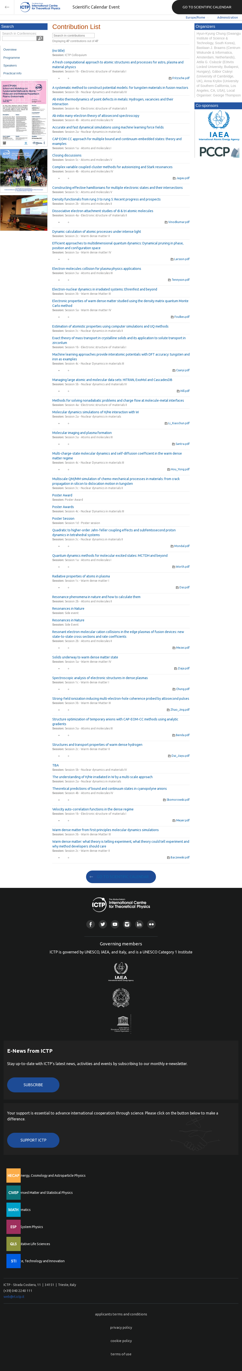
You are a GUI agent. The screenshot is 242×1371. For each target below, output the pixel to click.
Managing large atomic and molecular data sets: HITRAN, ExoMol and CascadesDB (112, 380)
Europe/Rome (195, 17)
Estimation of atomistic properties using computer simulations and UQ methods (110, 326)
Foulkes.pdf (180, 316)
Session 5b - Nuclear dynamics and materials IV (96, 92)
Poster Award (62, 495)
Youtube (115, 924)
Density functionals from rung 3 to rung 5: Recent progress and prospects (106, 199)
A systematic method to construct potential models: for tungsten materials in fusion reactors (120, 88)
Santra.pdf (181, 443)
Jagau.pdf (181, 178)
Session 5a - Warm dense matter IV (88, 252)
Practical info (12, 73)
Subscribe (33, 1085)
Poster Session (63, 518)
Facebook (90, 924)
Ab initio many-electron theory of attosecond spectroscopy (95, 116)
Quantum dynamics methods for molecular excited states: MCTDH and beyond (110, 555)
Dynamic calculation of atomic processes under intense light (96, 231)
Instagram (127, 924)
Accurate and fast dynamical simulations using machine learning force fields (108, 127)
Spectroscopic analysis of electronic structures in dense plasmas (100, 678)
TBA (55, 765)
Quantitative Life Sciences (31, 1244)
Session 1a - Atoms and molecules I (88, 148)
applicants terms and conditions (121, 1314)
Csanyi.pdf (181, 370)
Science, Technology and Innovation (38, 1261)
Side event (72, 612)
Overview (10, 49)
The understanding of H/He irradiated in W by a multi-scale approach (102, 777)
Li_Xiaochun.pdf (177, 423)
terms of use (121, 1354)
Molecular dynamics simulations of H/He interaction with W (95, 412)
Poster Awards (63, 507)
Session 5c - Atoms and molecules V (88, 159)
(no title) (58, 50)
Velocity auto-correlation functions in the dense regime (93, 809)
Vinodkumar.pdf (177, 222)
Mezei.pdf (181, 647)
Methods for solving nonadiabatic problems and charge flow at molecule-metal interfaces (118, 400)
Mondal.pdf (180, 545)
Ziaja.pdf (182, 668)
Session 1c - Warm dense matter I (87, 580)
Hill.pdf (183, 390)
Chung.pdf (181, 688)
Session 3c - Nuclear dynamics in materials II (94, 330)
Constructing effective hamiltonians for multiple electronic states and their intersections (117, 188)
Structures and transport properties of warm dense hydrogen (97, 745)
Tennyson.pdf (179, 279)
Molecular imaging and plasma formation (82, 433)
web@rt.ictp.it (14, 1297)
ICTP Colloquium (76, 55)
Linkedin (139, 924)
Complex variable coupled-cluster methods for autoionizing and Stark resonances (112, 167)
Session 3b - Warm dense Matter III (88, 293)
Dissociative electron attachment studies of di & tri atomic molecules (102, 211)
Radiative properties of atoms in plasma (81, 576)
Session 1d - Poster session (82, 522)
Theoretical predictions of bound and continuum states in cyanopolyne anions (109, 788)
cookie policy (121, 1341)
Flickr (151, 924)
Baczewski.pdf (178, 857)
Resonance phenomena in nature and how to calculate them (96, 597)
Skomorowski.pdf (176, 799)
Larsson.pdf (180, 259)
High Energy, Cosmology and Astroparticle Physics (49, 1175)
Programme (11, 57)
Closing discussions (67, 155)
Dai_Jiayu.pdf (179, 755)
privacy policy (121, 1327)
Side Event (72, 624)
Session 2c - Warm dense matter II (87, 236)
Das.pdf (183, 587)
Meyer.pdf (181, 820)
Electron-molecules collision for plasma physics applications (96, 269)
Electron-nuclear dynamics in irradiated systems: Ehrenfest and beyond (104, 289)
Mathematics (21, 1210)
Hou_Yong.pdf (178, 469)
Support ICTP (33, 1140)
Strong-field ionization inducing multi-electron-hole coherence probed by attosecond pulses (120, 698)
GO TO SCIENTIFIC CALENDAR (207, 7)
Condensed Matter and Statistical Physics (42, 1193)
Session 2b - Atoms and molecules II (88, 203)
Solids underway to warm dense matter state (85, 657)
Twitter (103, 924)
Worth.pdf (181, 566)
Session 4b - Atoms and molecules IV (89, 120)
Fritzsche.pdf (179, 78)
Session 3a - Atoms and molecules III (89, 273)
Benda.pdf (181, 735)
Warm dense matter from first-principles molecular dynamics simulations (105, 830)
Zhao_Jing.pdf (178, 709)
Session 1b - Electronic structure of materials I (95, 71)
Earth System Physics (27, 1227)
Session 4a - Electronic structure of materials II (96, 108)
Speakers (10, 65)
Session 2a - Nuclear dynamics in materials (93, 131)
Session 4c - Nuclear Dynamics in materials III (94, 363)
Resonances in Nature (68, 608)
